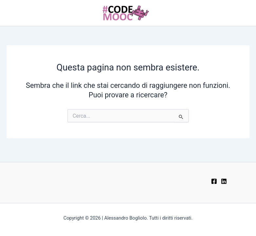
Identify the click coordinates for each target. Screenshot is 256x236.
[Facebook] (214, 181)
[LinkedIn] (224, 181)
